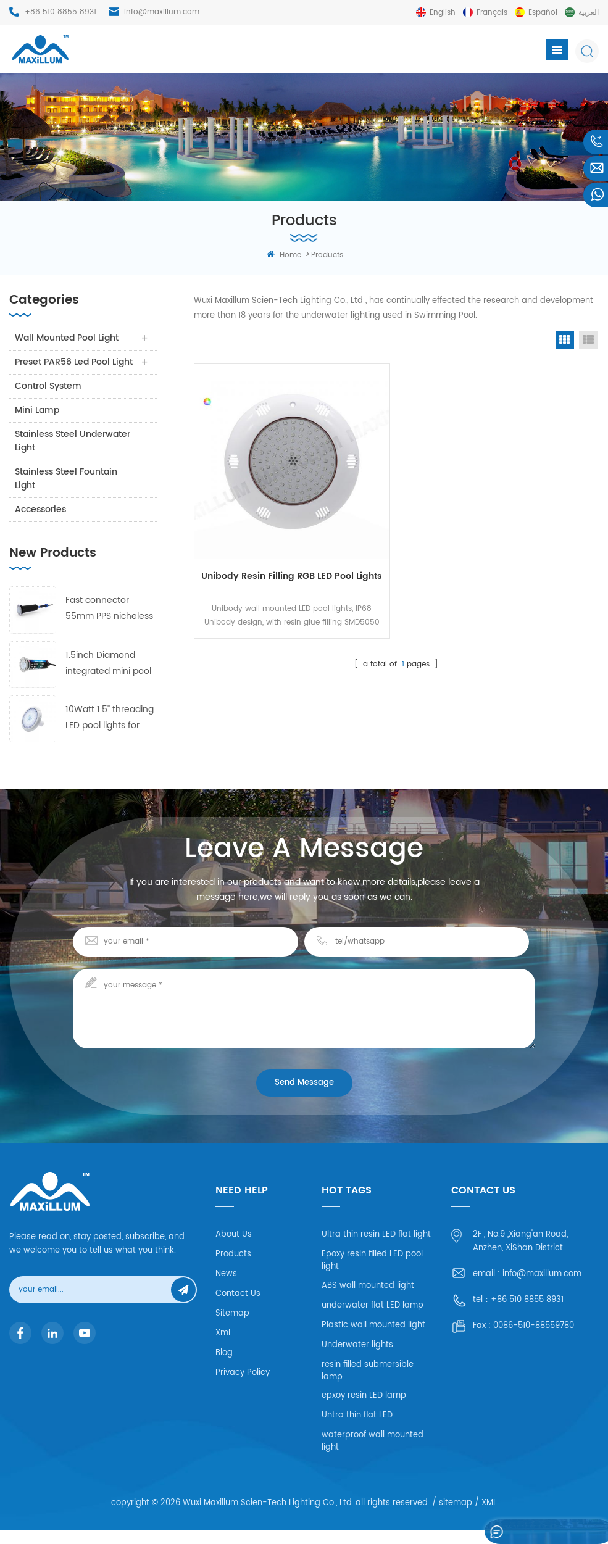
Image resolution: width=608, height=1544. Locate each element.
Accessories (41, 523)
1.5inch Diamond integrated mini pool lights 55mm (108, 677)
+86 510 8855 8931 (60, 12)
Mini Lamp (37, 424)
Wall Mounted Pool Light (67, 338)
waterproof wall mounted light (372, 1454)
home (284, 255)
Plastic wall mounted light (373, 1338)
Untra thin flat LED (357, 1428)
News (226, 1287)
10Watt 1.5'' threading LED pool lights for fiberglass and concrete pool (109, 731)
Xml (222, 1346)
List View (588, 340)
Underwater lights (357, 1358)
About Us (233, 1248)
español (542, 13)
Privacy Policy (242, 1386)
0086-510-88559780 (533, 1339)
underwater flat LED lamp (372, 1319)
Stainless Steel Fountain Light (66, 492)
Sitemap (232, 1327)
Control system (48, 399)
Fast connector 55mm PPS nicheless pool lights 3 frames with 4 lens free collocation (109, 622)
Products (233, 1267)
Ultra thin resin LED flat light (376, 1248)
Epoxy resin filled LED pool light (372, 1274)
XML (489, 1516)
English (443, 13)
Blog (224, 1366)
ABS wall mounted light (368, 1299)
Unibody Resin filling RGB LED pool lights (291, 576)
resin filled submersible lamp (368, 1384)
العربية (588, 13)
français (492, 13)
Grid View (565, 340)
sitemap (455, 1516)
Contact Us (237, 1307)
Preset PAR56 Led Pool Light (62, 369)
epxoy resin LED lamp (364, 1409)
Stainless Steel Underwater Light (73, 454)
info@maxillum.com (161, 12)
